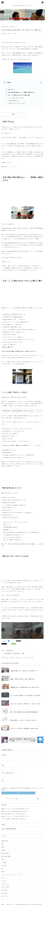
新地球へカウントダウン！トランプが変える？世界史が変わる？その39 (15, 808)
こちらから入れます (12, 166)
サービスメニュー (5, 884)
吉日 (2, 868)
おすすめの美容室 (7, 653)
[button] (40, 82)
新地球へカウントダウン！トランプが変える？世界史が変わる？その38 (15, 816)
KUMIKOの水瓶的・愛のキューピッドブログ (22, 5)
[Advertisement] (22, 194)
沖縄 (23, 653)
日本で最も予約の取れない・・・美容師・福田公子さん (21, 92)
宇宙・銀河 (3, 865)
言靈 (2, 844)
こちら (37, 544)
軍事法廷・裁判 (4, 841)
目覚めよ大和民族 (5, 853)
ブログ (2, 877)
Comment (3, 754)
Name (2, 765)
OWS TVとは (11, 89)
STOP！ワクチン (4, 896)
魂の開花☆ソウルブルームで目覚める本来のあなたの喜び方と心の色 (14, 811)
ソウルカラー (4, 880)
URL (2, 780)
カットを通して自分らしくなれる (16, 98)
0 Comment (9, 33)
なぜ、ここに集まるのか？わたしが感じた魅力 (19, 95)
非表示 (15, 114)
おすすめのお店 (36, 361)
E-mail (2, 772)
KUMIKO (4, 33)
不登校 (2, 871)
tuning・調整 (4, 893)
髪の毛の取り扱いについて (15, 100)
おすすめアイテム (13, 26)
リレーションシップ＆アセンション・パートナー (11, 874)
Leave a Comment (19, 657)
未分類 (2, 859)
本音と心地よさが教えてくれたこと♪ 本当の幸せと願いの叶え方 (13, 813)
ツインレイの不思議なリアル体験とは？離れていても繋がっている (14, 818)
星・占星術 (3, 862)
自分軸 (2, 847)
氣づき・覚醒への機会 (6, 856)
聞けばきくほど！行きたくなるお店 (17, 103)
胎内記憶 (3, 850)
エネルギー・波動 (5, 887)
